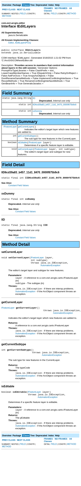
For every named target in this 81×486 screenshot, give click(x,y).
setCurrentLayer (25, 152)
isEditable (22, 145)
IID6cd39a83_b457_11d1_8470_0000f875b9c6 (54, 105)
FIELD (23, 13)
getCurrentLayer (25, 128)
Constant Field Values (18, 189)
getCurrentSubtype (27, 138)
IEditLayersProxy (23, 43)
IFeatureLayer (10, 128)
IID (34, 99)
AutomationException (50, 272)
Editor (11, 43)
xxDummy (37, 112)
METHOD (6, 16)
